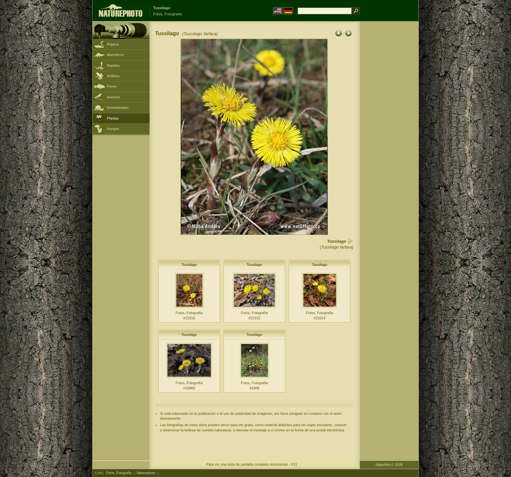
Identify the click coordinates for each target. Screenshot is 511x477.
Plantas (113, 118)
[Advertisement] (389, 125)
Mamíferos (115, 55)
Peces (112, 86)
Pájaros (113, 44)
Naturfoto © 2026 (389, 465)
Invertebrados (118, 107)
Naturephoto (146, 473)
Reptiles (113, 65)
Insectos (113, 97)
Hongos (113, 129)
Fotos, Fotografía (119, 473)
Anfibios (113, 76)
